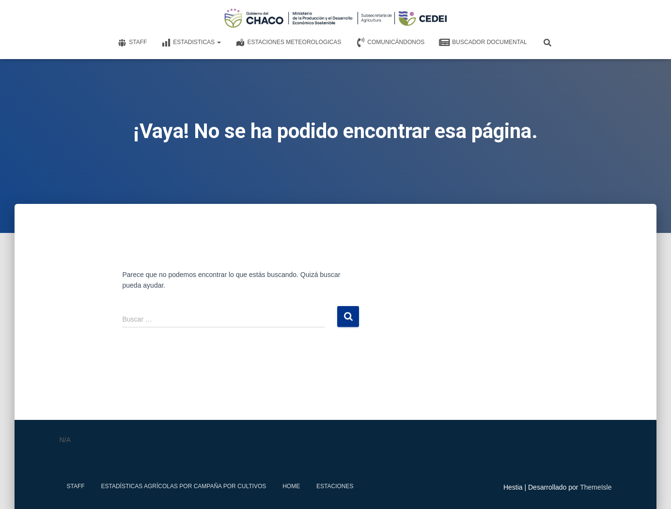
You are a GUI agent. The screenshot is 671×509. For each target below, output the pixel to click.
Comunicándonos (390, 42)
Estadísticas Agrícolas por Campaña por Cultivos (183, 486)
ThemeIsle (595, 487)
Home (291, 486)
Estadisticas (191, 42)
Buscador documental (483, 42)
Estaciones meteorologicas (288, 42)
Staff (132, 42)
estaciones (334, 486)
